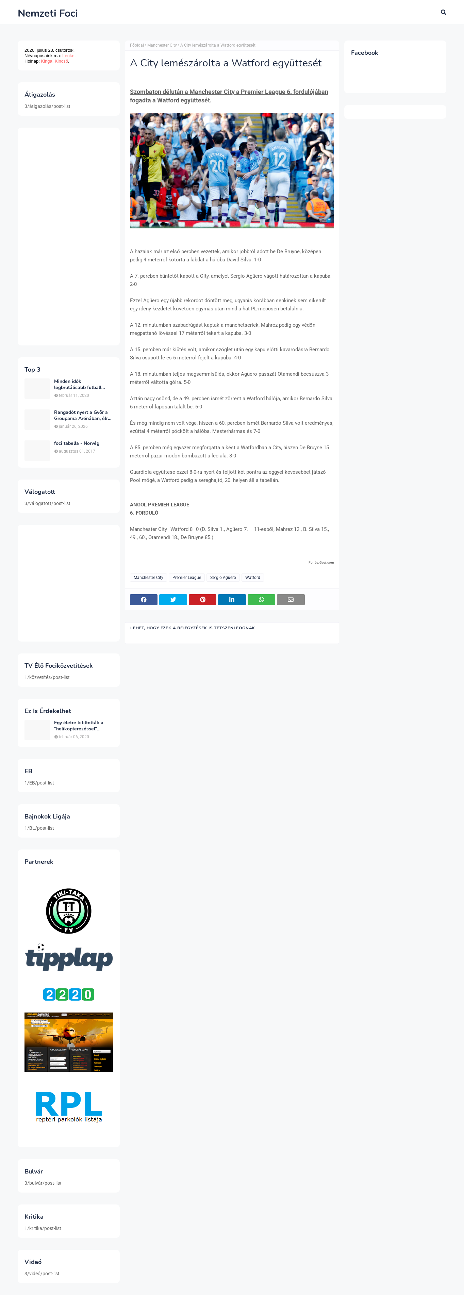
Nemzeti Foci (48, 13)
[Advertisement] (68, 236)
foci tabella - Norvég (76, 443)
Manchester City (162, 45)
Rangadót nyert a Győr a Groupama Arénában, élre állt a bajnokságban (82, 415)
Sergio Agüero (223, 577)
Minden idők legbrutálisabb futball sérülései (77, 384)
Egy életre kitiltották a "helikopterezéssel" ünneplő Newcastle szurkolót (78, 726)
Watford (252, 577)
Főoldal (137, 45)
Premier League (186, 577)
